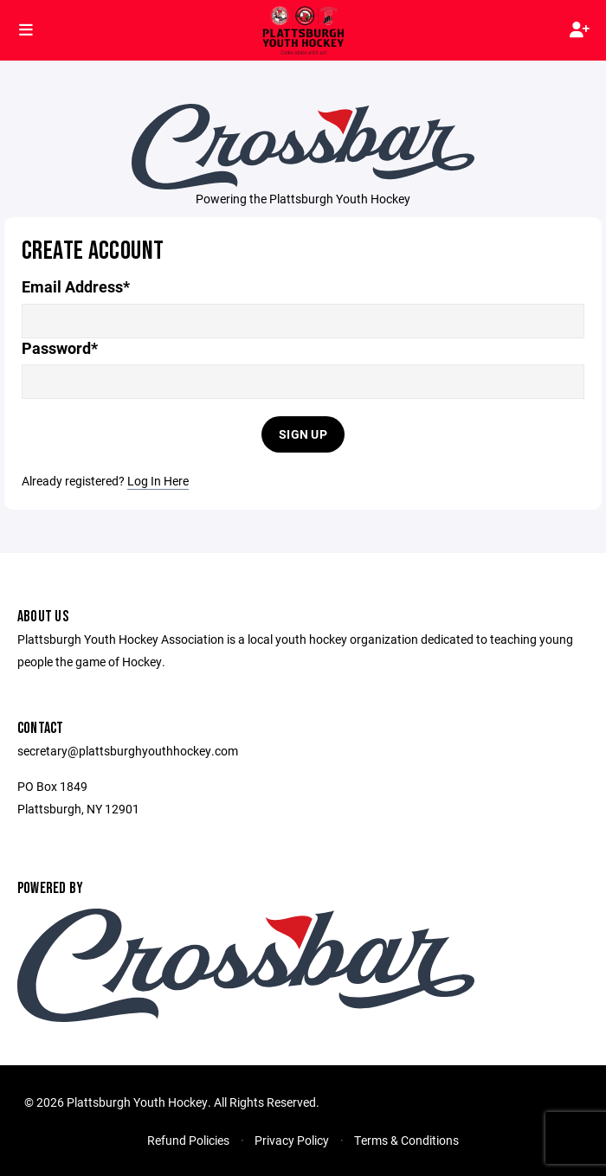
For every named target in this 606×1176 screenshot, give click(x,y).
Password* (60, 348)
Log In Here (158, 480)
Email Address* (76, 287)
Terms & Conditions (406, 1140)
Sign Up (303, 434)
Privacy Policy (292, 1140)
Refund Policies (188, 1140)
